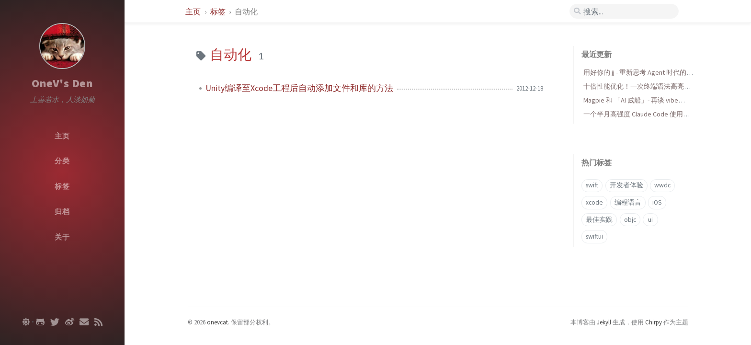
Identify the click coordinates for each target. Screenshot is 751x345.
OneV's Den (62, 83)
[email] (84, 322)
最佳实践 (599, 220)
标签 (218, 11)
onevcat (217, 322)
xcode (594, 202)
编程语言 (627, 202)
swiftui (594, 236)
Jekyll (604, 322)
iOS (657, 202)
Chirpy (653, 322)
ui (650, 220)
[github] (40, 322)
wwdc (662, 185)
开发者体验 (626, 185)
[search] (624, 11)
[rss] (98, 322)
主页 (193, 11)
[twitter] (54, 322)
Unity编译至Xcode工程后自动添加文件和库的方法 (299, 88)
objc (630, 220)
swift (592, 185)
